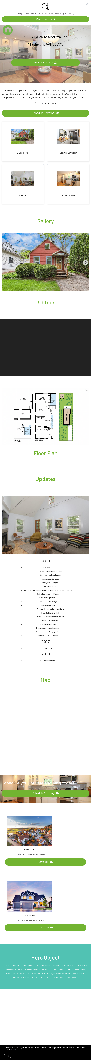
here (41, 103)
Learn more (17, 854)
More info (14, 1049)
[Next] (85, 262)
